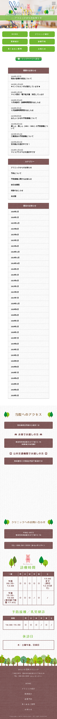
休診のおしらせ (17, 190)
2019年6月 (15, 344)
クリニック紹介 (42, 34)
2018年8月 (15, 367)
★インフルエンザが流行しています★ (25, 86)
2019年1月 (15, 355)
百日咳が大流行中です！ (20, 144)
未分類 (13, 196)
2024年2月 (15, 269)
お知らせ (42, 49)
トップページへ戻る (28, 59)
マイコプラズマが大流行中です (23, 152)
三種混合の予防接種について (22, 136)
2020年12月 (15, 304)
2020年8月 (15, 309)
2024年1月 (15, 275)
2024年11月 (15, 258)
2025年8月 (15, 229)
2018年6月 (15, 378)
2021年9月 (15, 292)
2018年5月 (15, 384)
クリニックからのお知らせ (21, 167)
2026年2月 (15, 212)
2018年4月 (15, 390)
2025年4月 (15, 246)
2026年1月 (15, 217)
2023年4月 (15, 281)
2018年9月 (15, 361)
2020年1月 (15, 332)
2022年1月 (15, 286)
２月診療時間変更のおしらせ (22, 110)
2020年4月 (15, 315)
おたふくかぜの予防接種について (24, 118)
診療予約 (42, 41)
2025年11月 (15, 223)
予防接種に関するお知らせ (21, 179)
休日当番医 (15, 185)
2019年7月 (15, 338)
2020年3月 (15, 321)
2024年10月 (15, 263)
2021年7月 (15, 298)
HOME (15, 34)
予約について (16, 173)
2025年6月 (15, 235)
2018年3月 (15, 395)
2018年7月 (15, 372)
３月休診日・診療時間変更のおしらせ (25, 102)
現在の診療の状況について (21, 79)
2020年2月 (15, 326)
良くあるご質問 (15, 49)
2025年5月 (15, 240)
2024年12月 (15, 252)
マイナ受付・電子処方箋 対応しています (27, 94)
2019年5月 (15, 349)
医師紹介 (15, 41)
